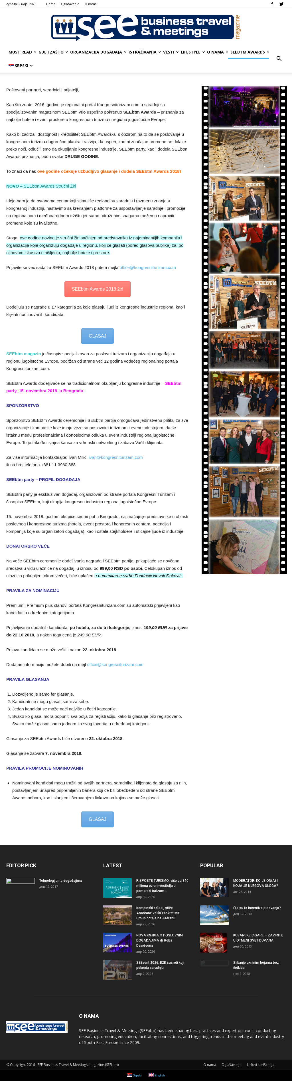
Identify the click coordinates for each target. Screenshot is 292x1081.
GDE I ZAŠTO (53, 52)
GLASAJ (97, 336)
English (157, 1075)
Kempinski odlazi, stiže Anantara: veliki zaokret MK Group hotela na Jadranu (157, 913)
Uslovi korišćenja (260, 1064)
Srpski (21, 65)
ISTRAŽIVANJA (145, 52)
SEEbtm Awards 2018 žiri (97, 289)
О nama (91, 4)
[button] (279, 59)
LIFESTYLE (193, 52)
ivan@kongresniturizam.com (116, 457)
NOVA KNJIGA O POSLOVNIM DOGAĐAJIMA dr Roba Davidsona (159, 940)
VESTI (171, 52)
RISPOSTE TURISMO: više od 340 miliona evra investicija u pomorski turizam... (162, 886)
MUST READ (22, 52)
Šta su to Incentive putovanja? (257, 908)
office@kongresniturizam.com (147, 267)
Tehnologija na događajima (60, 881)
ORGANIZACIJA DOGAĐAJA (98, 52)
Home (51, 4)
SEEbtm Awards (249, 52)
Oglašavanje (70, 4)
